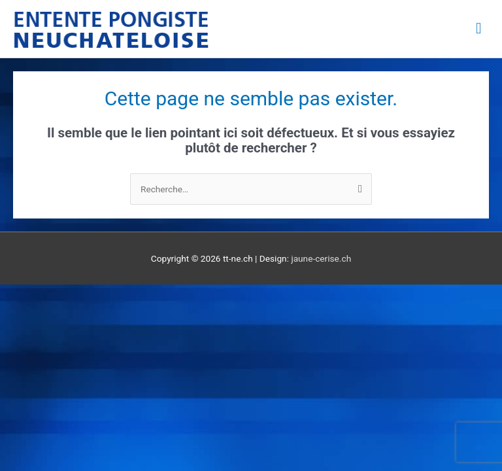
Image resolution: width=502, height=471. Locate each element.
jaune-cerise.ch (321, 258)
